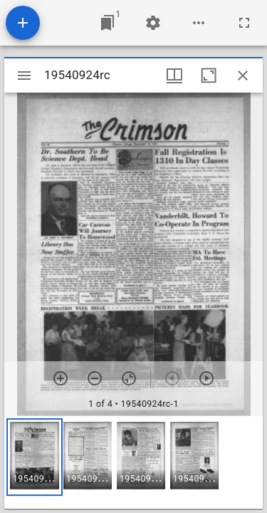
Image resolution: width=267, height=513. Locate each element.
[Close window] (243, 75)
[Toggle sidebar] (24, 75)
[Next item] (206, 378)
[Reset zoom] (129, 378)
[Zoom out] (95, 378)
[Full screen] (244, 23)
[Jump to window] (107, 23)
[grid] (133, 462)
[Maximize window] (209, 75)
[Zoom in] (60, 378)
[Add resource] (23, 23)
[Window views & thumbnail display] (174, 75)
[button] (34, 457)
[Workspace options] (199, 23)
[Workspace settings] (153, 23)
